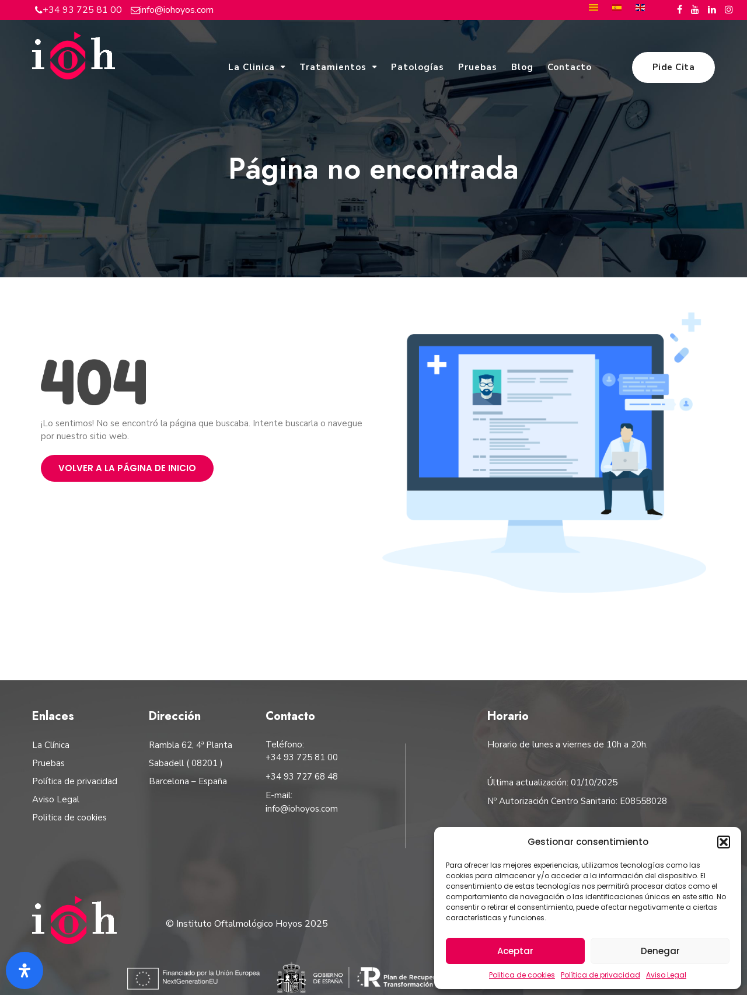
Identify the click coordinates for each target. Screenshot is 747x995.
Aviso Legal (666, 975)
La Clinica (251, 67)
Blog (522, 67)
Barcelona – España (188, 781)
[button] (723, 842)
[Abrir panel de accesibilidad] (24, 970)
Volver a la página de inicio (127, 468)
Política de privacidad (600, 975)
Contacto (569, 67)
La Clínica (50, 745)
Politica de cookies (522, 975)
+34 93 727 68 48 (302, 776)
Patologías (417, 67)
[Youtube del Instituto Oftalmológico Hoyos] (695, 10)
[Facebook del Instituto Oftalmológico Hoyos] (679, 10)
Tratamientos (332, 67)
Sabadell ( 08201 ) (186, 763)
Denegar (660, 951)
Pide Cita (673, 67)
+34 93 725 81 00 (82, 10)
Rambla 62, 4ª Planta (190, 745)
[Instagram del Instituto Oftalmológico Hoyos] (729, 10)
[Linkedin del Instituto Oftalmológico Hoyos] (712, 10)
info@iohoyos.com (177, 10)
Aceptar (515, 951)
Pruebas (477, 67)
